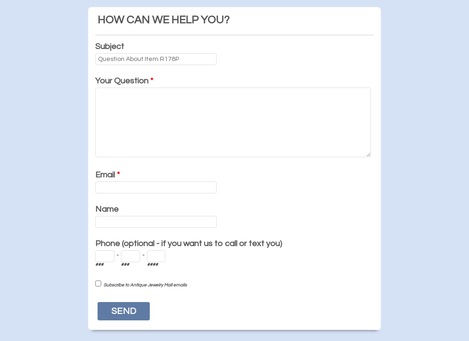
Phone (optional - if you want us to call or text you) (188, 243)
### (99, 264)
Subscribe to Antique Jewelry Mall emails (145, 285)
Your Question (124, 81)
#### (152, 264)
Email (107, 174)
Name (107, 209)
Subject (109, 46)
